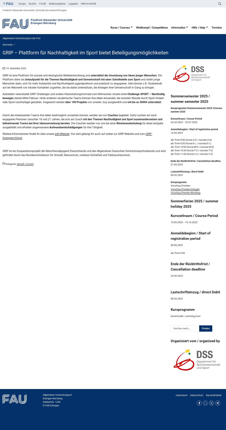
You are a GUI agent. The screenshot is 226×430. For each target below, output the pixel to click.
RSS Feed (205, 403)
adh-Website (62, 133)
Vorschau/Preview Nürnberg (185, 192)
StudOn (33, 3)
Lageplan (73, 3)
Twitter (211, 403)
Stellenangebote (57, 3)
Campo (22, 3)
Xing (217, 403)
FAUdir (42, 3)
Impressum (181, 395)
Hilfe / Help (198, 27)
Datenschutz (196, 395)
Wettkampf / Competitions (152, 27)
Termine (217, 27)
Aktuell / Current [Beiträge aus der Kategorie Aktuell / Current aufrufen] (25, 164)
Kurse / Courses (120, 27)
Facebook (199, 403)
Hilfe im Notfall (88, 3)
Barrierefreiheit (213, 395)
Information (178, 27)
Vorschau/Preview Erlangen (185, 189)
